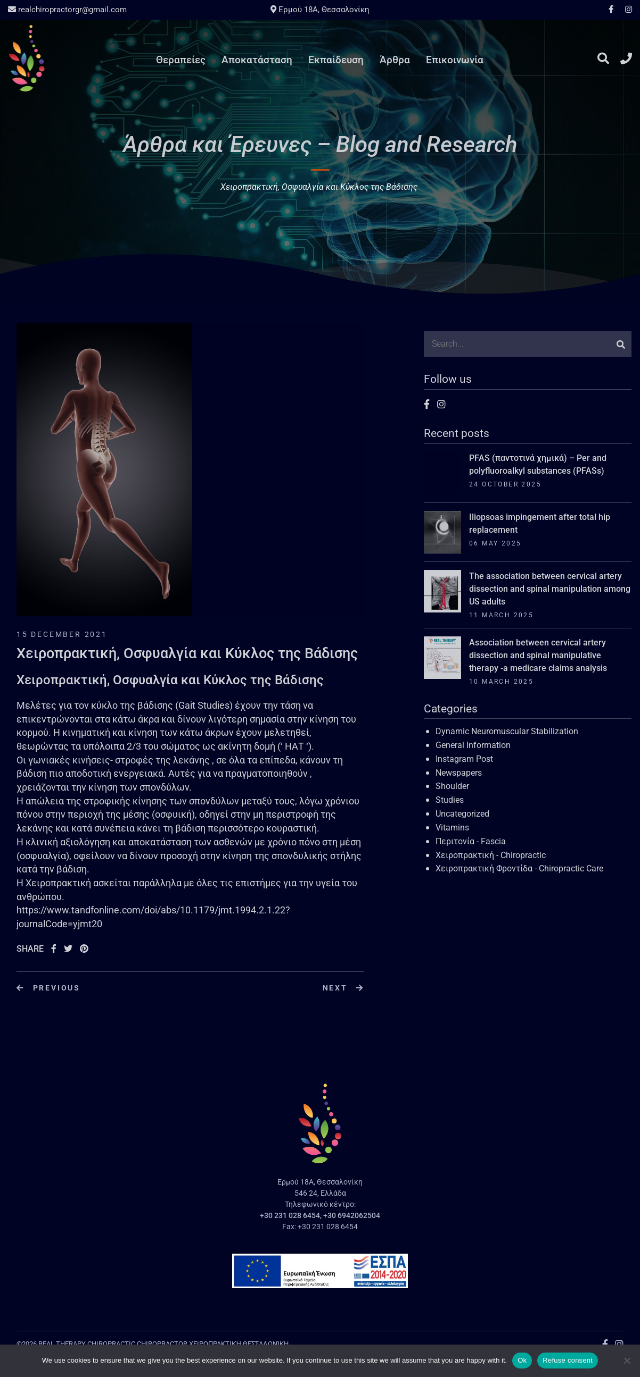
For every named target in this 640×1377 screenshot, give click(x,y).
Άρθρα (395, 60)
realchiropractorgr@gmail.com (67, 9)
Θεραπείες (181, 60)
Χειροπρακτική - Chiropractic (491, 855)
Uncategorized (462, 814)
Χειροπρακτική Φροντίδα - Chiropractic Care (519, 868)
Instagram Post (464, 759)
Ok (522, 1360)
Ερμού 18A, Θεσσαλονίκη (320, 9)
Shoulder (452, 786)
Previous (48, 988)
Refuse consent (568, 1360)
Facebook (611, 9)
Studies (450, 800)
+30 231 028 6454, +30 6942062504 (320, 1215)
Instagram (626, 9)
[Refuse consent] (626, 1360)
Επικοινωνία (454, 60)
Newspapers (459, 773)
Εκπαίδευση (336, 60)
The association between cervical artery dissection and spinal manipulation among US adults (549, 589)
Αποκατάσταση (256, 60)
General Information (473, 745)
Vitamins (452, 827)
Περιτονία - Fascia (471, 841)
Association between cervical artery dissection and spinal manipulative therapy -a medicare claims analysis (538, 655)
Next (343, 988)
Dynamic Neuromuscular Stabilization (507, 731)
